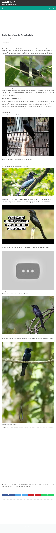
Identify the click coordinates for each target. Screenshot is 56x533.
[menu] (3, 7)
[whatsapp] (47, 494)
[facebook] (8, 494)
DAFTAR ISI (5, 42)
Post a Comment (17, 37)
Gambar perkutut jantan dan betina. (12, 44)
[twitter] (21, 494)
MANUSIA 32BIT (8, 1)
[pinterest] (34, 494)
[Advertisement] (28, 20)
